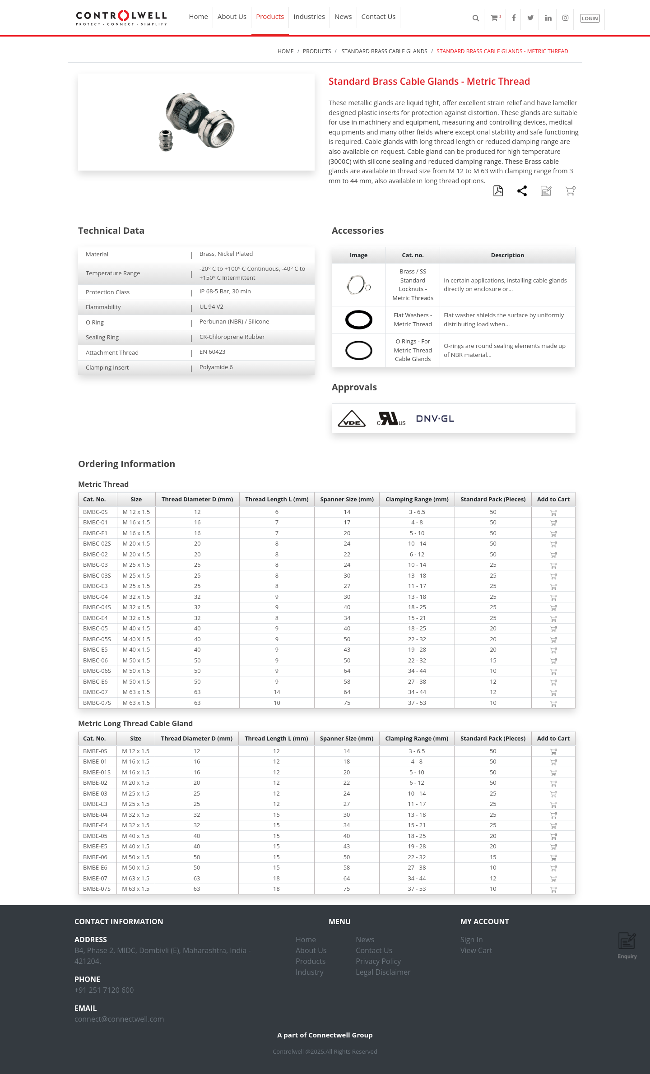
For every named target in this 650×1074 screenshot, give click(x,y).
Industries (309, 16)
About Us (232, 16)
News (343, 16)
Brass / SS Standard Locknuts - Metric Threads (412, 284)
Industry (310, 972)
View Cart (476, 950)
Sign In (471, 939)
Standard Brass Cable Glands (383, 51)
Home (198, 16)
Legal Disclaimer (383, 972)
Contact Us (379, 16)
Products (270, 16)
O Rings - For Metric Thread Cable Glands (413, 350)
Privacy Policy (378, 961)
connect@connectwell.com (119, 1019)
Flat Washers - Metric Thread (413, 319)
